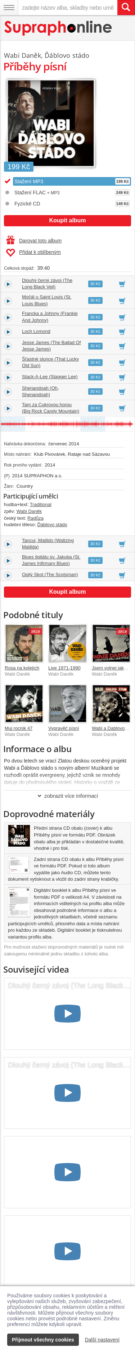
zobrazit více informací (67, 796)
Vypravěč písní (63, 728)
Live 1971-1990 (64, 668)
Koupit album (67, 220)
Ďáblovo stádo (67, 55)
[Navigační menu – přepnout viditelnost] (9, 7)
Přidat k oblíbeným (33, 253)
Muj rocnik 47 (18, 728)
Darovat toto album (34, 240)
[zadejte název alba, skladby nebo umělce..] (67, 7)
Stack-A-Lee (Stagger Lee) (50, 376)
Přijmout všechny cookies (43, 1340)
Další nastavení (102, 1340)
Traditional (40, 504)
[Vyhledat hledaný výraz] (126, 7)
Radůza (35, 518)
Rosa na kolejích (22, 668)
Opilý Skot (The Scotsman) (50, 574)
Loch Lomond (36, 331)
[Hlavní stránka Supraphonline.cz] (58, 28)
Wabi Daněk (22, 55)
